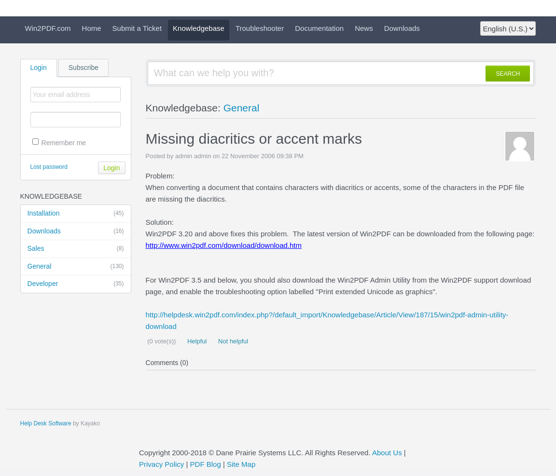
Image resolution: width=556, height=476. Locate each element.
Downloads (402, 28)
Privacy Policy (161, 464)
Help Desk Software (45, 423)
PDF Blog (205, 464)
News (364, 28)
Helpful (196, 341)
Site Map (241, 464)
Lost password (49, 166)
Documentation (319, 28)
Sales (76, 249)
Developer (76, 284)
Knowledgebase (198, 28)
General (76, 267)
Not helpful (232, 341)
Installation (76, 213)
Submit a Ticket (137, 28)
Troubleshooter (260, 28)
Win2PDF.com (48, 28)
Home (91, 28)
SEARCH (508, 73)
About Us (387, 453)
